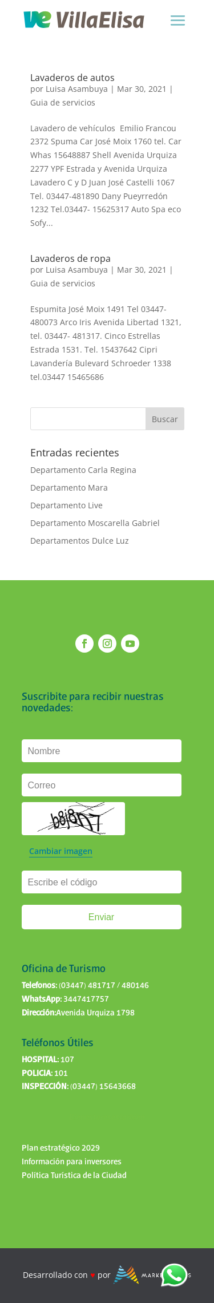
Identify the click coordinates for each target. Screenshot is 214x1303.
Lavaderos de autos (72, 77)
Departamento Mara (69, 487)
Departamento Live (66, 505)
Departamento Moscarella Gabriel (95, 522)
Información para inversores (72, 1162)
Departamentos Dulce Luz (79, 540)
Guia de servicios (62, 102)
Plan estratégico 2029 (61, 1148)
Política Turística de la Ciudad (74, 1175)
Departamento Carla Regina (83, 469)
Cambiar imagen (60, 850)
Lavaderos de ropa (70, 258)
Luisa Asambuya (77, 88)
